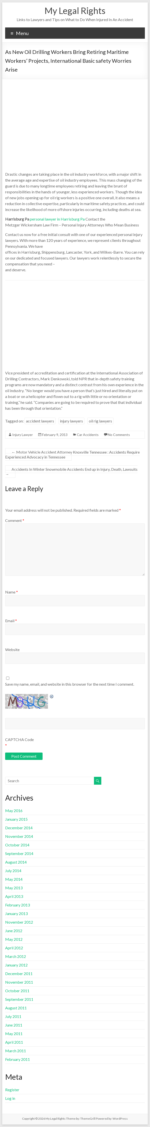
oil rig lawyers (100, 421)
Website (12, 649)
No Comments (119, 435)
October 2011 (17, 990)
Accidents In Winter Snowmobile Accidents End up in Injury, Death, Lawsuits (71, 471)
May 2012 (14, 939)
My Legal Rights (75, 10)
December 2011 (19, 973)
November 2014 (19, 836)
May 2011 (14, 1033)
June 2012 (13, 930)
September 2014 (19, 853)
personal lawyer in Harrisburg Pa (57, 219)
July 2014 (13, 870)
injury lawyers (71, 421)
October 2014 (17, 844)
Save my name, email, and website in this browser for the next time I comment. (69, 684)
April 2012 (14, 947)
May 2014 (14, 879)
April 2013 (14, 896)
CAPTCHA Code (19, 739)
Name (11, 592)
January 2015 (16, 819)
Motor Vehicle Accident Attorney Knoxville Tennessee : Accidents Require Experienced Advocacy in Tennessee (72, 454)
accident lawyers (40, 421)
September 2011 (19, 999)
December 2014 (19, 827)
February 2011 (17, 1059)
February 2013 (17, 905)
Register (12, 1089)
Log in (10, 1098)
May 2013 (14, 887)
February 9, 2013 (55, 435)
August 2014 (16, 862)
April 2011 (14, 1042)
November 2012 (19, 922)
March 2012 (15, 956)
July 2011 (13, 1016)
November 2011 (19, 982)
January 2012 (16, 965)
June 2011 (13, 1025)
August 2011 (16, 1007)
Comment (14, 520)
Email (11, 620)
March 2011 (15, 1050)
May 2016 (14, 810)
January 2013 (16, 913)
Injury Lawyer (22, 435)
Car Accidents (88, 435)
